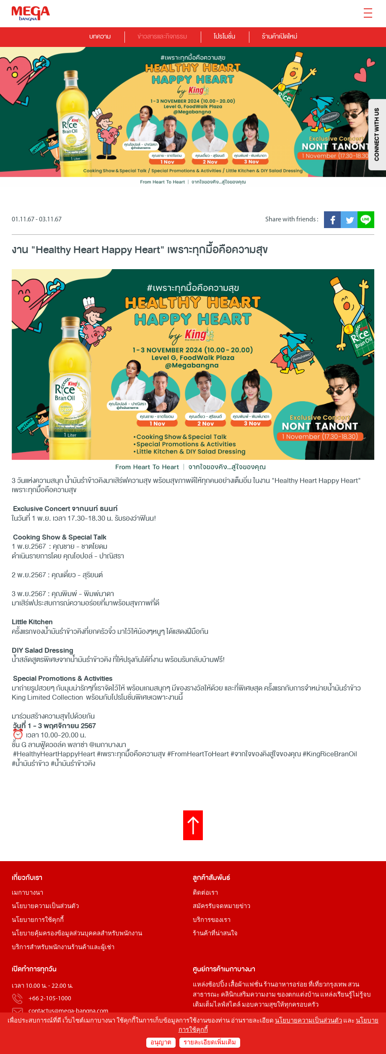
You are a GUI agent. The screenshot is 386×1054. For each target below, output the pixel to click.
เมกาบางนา (27, 893)
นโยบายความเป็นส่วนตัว (45, 906)
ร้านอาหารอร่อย (285, 985)
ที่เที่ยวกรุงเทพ (327, 985)
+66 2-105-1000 (49, 999)
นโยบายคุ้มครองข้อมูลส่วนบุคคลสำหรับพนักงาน (77, 934)
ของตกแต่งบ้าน (298, 995)
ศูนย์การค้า (208, 969)
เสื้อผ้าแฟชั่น (245, 985)
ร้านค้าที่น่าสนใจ (215, 934)
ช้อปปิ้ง (217, 985)
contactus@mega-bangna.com (68, 1011)
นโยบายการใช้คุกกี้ (38, 920)
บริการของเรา (212, 920)
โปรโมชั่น (224, 36)
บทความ (100, 36)
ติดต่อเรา (205, 893)
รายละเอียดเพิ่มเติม (210, 1043)
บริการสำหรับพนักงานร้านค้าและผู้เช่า (63, 948)
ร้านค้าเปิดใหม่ (279, 36)
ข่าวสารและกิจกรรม (162, 36)
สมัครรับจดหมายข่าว (221, 906)
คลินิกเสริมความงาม (248, 995)
